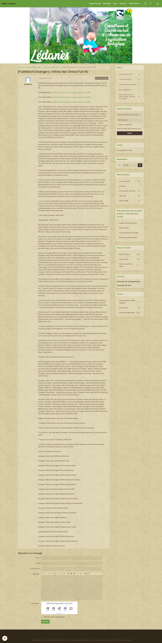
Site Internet (35, 569)
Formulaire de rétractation (105, 640)
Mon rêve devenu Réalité (128, 241)
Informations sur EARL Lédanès (129, 305)
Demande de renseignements (129, 284)
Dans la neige (129, 203)
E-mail (37, 563)
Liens (115, 3)
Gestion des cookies (123, 640)
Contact (123, 3)
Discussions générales (51, 67)
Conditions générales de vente (82, 640)
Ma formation (124, 231)
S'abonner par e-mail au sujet (54, 617)
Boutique (107, 3)
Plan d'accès (134, 3)
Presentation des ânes (129, 194)
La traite (129, 189)
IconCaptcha (59, 613)
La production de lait (126, 74)
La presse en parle (125, 79)
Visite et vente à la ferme (129, 268)
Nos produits (129, 311)
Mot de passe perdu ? (134, 131)
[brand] (9, 3)
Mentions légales (37, 640)
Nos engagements (125, 92)
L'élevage (129, 199)
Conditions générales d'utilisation (57, 640)
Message (36, 574)
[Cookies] (4, 638)
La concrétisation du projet (129, 236)
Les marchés (129, 262)
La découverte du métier (128, 226)
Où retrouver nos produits (125, 86)
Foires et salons (129, 257)
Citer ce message (101, 78)
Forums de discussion (33, 67)
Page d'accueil (95, 3)
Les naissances (129, 184)
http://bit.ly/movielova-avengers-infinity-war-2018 (72, 93)
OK (140, 168)
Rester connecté (125, 128)
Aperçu (86, 573)
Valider (129, 136)
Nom (37, 558)
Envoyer (45, 622)
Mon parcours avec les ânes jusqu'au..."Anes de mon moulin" (127, 99)
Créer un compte (122, 131)
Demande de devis (124, 288)
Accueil (20, 67)
